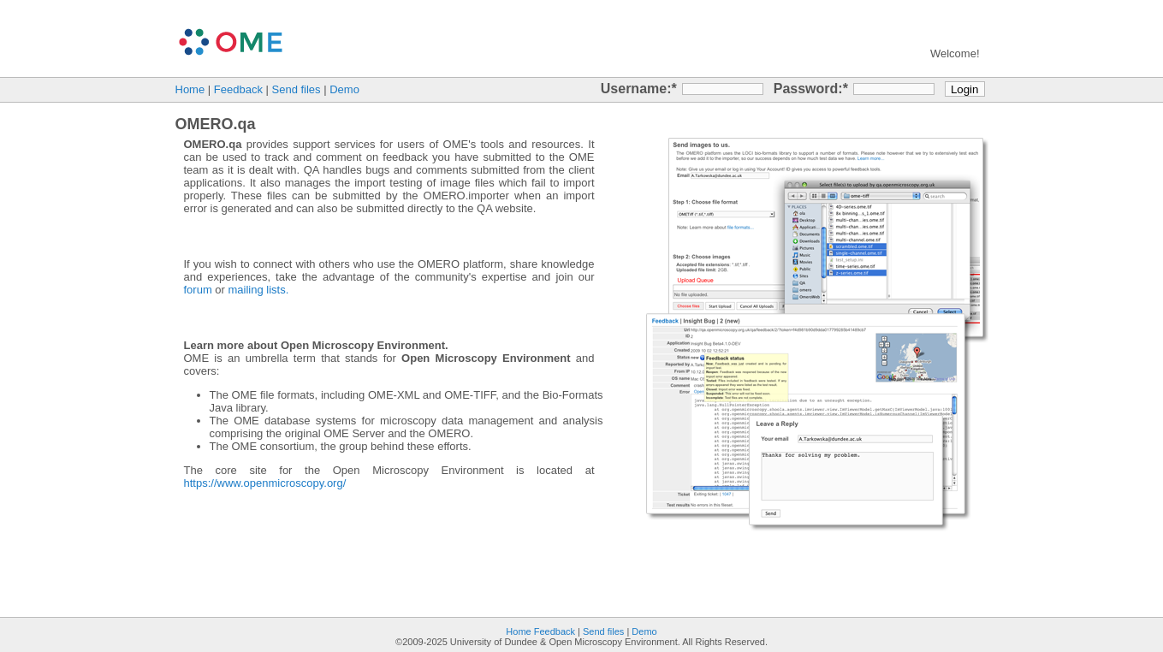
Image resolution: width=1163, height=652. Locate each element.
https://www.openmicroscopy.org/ (265, 483)
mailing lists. (258, 289)
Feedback (238, 89)
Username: (636, 88)
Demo (344, 89)
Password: (808, 88)
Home (190, 89)
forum (198, 289)
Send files (296, 89)
